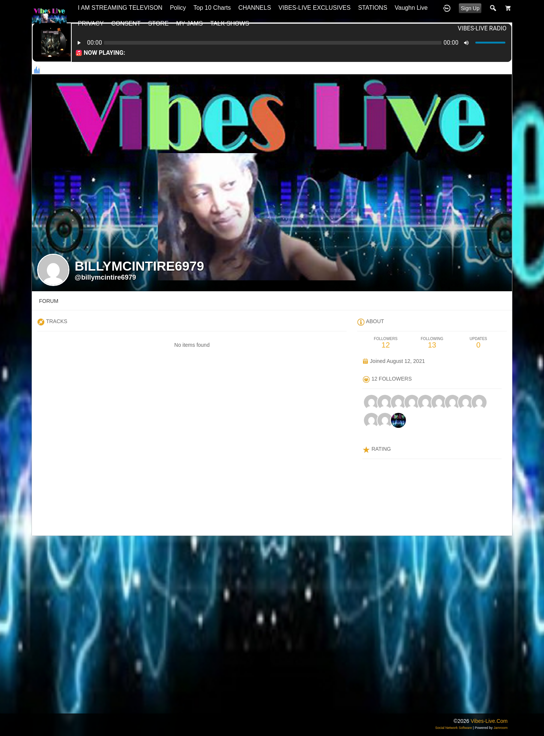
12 (385, 343)
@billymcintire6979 (105, 277)
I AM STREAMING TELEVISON (120, 8)
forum (48, 301)
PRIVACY (91, 23)
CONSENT (125, 23)
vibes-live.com (489, 721)
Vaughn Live (411, 8)
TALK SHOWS (229, 23)
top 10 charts (212, 8)
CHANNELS (254, 8)
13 (432, 343)
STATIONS (372, 8)
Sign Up (470, 8)
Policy (178, 8)
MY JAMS (189, 23)
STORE (158, 23)
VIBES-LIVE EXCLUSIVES (314, 8)
